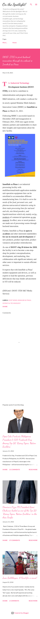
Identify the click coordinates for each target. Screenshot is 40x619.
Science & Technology (12, 303)
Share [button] (5, 306)
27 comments (14, 540)
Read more (33, 469)
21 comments (14, 469)
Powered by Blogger (20, 613)
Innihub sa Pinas (24, 300)
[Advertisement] (20, 383)
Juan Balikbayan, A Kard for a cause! (20, 577)
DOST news (13, 300)
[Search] (31, 4)
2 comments (14, 601)
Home (6, 42)
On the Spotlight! (14, 4)
